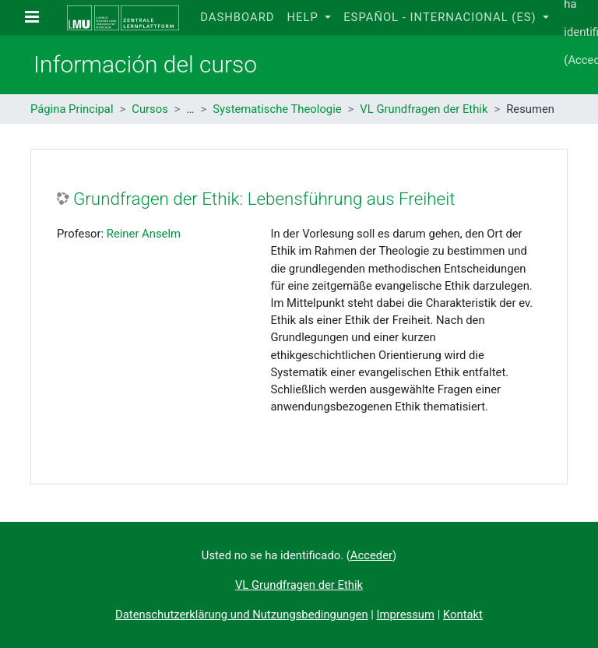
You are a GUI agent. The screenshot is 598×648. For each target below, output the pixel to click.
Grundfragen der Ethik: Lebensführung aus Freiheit (264, 198)
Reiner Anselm (144, 234)
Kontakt (463, 615)
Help (304, 17)
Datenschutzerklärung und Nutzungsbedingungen (241, 615)
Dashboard (237, 17)
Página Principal (72, 109)
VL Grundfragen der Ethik (423, 109)
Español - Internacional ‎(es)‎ (441, 17)
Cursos (150, 109)
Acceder (371, 555)
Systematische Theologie (277, 109)
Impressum (405, 615)
